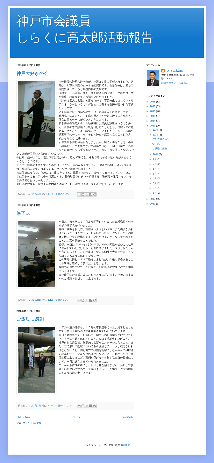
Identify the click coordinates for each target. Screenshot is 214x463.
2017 (153, 106)
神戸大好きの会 (32, 73)
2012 (153, 199)
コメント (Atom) (32, 423)
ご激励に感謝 (30, 319)
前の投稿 (128, 417)
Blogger (125, 444)
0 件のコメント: (64, 194)
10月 (156, 154)
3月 (155, 183)
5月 (155, 173)
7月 (155, 164)
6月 (155, 168)
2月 (155, 188)
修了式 (23, 213)
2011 (153, 203)
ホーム (76, 417)
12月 (156, 129)
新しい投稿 (23, 417)
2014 (153, 120)
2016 (153, 111)
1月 (155, 192)
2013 (153, 125)
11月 (156, 134)
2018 (153, 101)
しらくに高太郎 (174, 70)
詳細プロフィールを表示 (174, 83)
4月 (155, 178)
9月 (155, 159)
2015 (153, 116)
